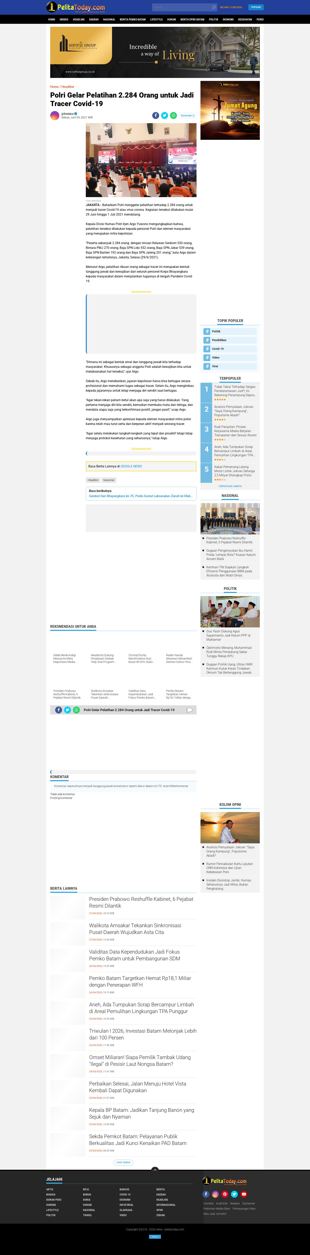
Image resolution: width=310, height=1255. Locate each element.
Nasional (109, 19)
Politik (213, 19)
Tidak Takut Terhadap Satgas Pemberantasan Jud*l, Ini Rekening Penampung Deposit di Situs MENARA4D (235, 391)
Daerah (94, 19)
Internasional (166, 1204)
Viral (215, 366)
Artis (49, 1189)
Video (215, 357)
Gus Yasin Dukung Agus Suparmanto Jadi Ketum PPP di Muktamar (228, 635)
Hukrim (51, 1204)
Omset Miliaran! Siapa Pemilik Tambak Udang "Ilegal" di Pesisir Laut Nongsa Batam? (140, 1060)
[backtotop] (155, 1171)
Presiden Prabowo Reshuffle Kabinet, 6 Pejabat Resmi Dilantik (141, 902)
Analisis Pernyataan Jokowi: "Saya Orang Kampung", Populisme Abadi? (234, 411)
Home (51, 19)
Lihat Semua (123, 1162)
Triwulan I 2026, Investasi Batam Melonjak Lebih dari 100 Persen (143, 1034)
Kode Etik (222, 1203)
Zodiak (160, 1215)
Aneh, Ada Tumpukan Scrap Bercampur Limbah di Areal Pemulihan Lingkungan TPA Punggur (141, 1008)
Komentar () (188, 115)
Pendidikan (219, 340)
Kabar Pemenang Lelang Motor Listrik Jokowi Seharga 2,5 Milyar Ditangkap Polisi (234, 471)
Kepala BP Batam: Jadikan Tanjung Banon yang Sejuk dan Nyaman (141, 1113)
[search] (184, 7)
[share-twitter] (164, 115)
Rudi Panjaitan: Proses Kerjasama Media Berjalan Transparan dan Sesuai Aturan (235, 431)
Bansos (124, 1189)
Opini (159, 1210)
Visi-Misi (208, 1203)
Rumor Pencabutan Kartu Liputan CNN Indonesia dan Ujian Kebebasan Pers (229, 868)
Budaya (50, 1194)
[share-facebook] (155, 115)
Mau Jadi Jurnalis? (215, 1213)
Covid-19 (218, 348)
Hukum (171, 19)
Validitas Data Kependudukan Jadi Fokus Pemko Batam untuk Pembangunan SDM (134, 955)
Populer (256, 7)
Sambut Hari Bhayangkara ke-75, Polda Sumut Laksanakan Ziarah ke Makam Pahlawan (141, 496)
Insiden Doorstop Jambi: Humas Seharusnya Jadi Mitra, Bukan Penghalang (228, 884)
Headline (79, 19)
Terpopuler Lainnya (230, 486)
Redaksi (235, 1203)
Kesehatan (245, 19)
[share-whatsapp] (173, 115)
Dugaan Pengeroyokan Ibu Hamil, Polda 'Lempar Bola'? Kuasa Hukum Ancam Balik (231, 555)
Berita (160, 1189)
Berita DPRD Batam (192, 19)
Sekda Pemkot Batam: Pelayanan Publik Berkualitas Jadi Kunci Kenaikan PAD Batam (138, 1139)
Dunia (86, 1199)
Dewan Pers (53, 1199)
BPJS (86, 1189)
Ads (155, 1236)
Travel (87, 1215)
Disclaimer (248, 1203)
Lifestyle (156, 19)
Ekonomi (228, 19)
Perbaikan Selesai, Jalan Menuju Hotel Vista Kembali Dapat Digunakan (137, 1087)
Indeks (64, 19)
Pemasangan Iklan (244, 1208)
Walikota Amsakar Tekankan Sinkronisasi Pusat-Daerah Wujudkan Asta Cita (135, 928)
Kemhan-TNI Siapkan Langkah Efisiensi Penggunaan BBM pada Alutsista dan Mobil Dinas (229, 571)
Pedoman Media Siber (216, 1208)
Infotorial (126, 1204)
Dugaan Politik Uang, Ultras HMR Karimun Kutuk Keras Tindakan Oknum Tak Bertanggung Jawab (229, 668)
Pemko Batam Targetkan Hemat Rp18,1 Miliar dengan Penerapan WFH (140, 981)
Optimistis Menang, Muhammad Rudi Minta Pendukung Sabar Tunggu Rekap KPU (228, 652)
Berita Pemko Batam (133, 19)
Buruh (87, 1194)
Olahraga (126, 1210)
